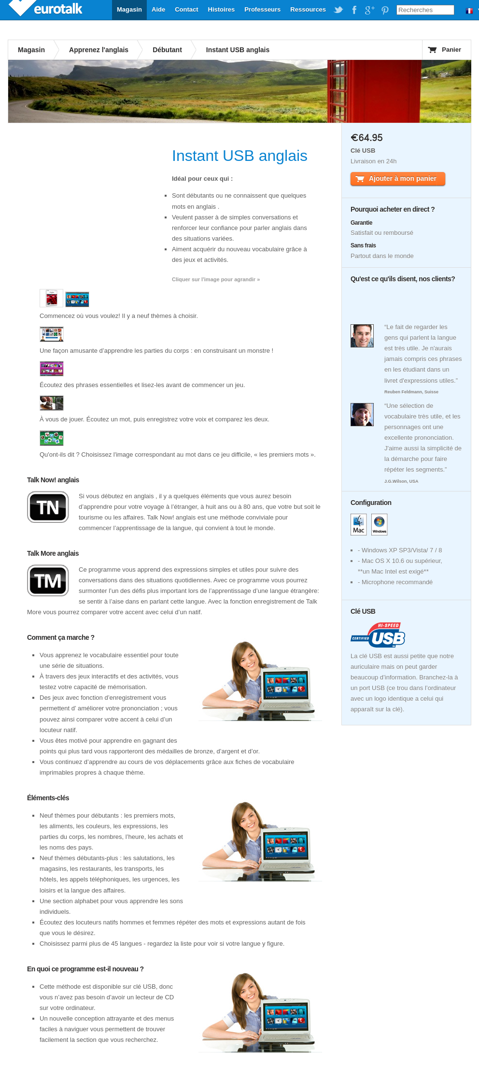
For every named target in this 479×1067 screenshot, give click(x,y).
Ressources (308, 9)
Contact (186, 9)
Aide (158, 9)
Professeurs (262, 9)
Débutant (167, 50)
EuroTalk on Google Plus (369, 10)
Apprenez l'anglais (98, 50)
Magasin (129, 9)
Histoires (221, 9)
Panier (451, 49)
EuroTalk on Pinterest (385, 10)
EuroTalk (46, 9)
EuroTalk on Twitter (338, 10)
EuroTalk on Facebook (354, 10)
